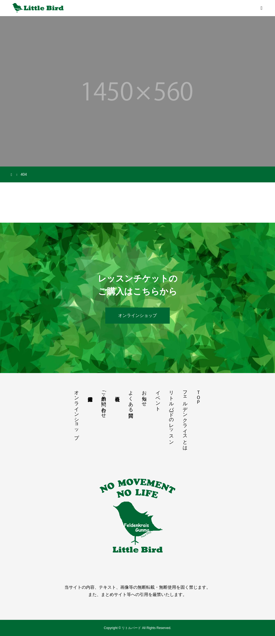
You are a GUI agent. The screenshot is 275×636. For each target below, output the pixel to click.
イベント (158, 398)
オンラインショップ (137, 315)
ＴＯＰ (198, 394)
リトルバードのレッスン (171, 414)
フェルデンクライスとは (185, 417)
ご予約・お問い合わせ (103, 401)
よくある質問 (130, 398)
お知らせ (144, 395)
